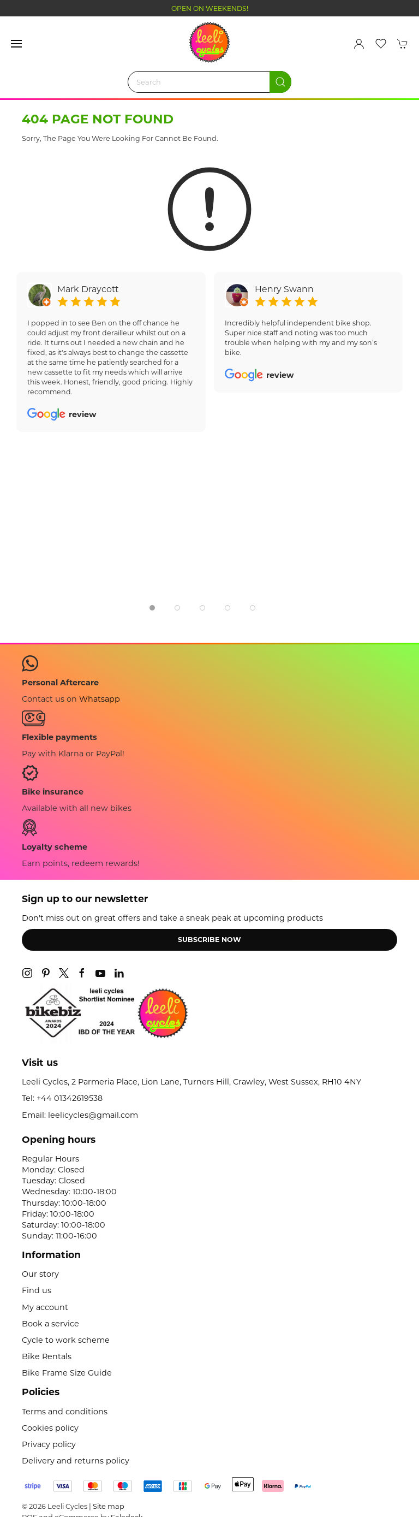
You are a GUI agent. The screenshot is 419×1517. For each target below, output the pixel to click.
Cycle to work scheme (66, 1340)
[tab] (152, 608)
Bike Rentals (46, 1356)
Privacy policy (49, 1444)
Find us (36, 1290)
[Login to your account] (359, 43)
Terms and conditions (64, 1412)
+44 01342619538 (70, 1098)
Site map (108, 1506)
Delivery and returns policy (75, 1461)
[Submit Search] (280, 82)
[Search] (209, 82)
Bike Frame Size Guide (67, 1373)
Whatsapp (99, 699)
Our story (40, 1274)
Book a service (50, 1324)
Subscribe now (209, 939)
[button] (16, 43)
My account (45, 1307)
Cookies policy (50, 1428)
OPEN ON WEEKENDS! (209, 8)
